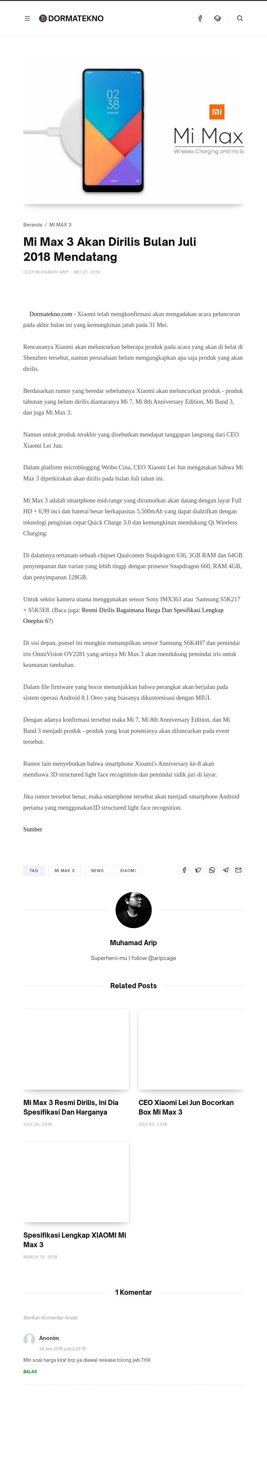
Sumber (32, 829)
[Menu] (27, 18)
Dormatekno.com (50, 313)
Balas (30, 1372)
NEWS (97, 870)
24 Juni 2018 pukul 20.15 (62, 1349)
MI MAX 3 (60, 224)
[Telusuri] (240, 18)
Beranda (32, 224)
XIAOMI (128, 870)
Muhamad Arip (133, 943)
